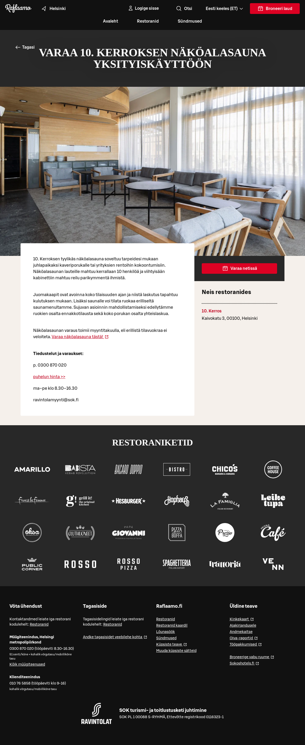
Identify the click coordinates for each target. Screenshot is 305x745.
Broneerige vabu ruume (252, 657)
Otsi (184, 9)
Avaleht (110, 21)
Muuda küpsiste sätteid (176, 651)
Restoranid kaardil (172, 625)
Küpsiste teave (171, 644)
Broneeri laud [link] (274, 10)
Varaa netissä (239, 268)
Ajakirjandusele (243, 625)
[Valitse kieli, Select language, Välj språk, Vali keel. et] (225, 8)
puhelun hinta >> (49, 377)
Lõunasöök (165, 632)
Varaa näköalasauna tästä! (80, 337)
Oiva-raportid (244, 638)
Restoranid (148, 21)
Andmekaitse (241, 632)
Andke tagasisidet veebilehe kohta (115, 637)
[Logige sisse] (143, 8)
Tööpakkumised (246, 644)
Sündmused (190, 21)
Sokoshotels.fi (244, 663)
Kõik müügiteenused (27, 664)
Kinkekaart (242, 619)
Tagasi (25, 47)
